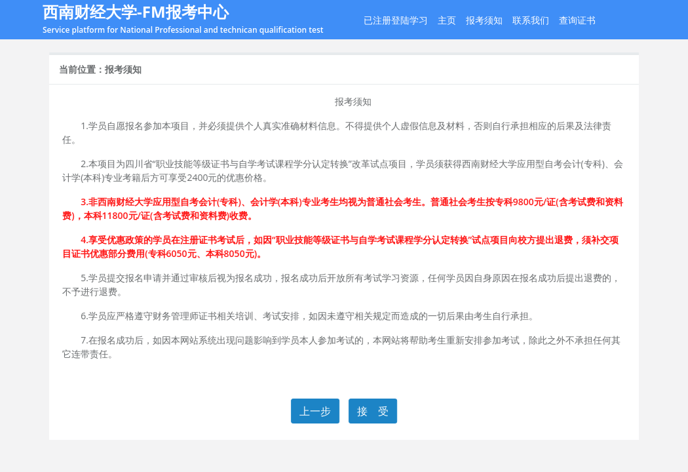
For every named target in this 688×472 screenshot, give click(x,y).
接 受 (373, 411)
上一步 (316, 411)
